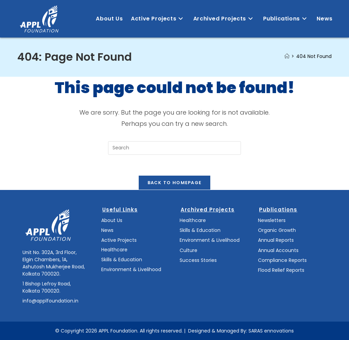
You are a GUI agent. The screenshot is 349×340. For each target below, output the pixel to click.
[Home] (287, 56)
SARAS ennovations (271, 330)
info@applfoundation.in (50, 300)
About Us (111, 220)
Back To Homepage (175, 182)
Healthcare (114, 249)
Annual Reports (276, 240)
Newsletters (272, 220)
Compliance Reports (282, 260)
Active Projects (119, 240)
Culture (188, 250)
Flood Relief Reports (281, 270)
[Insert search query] (174, 148)
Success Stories (198, 260)
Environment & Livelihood (131, 269)
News (107, 230)
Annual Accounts (278, 250)
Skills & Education (121, 259)
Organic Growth (277, 230)
